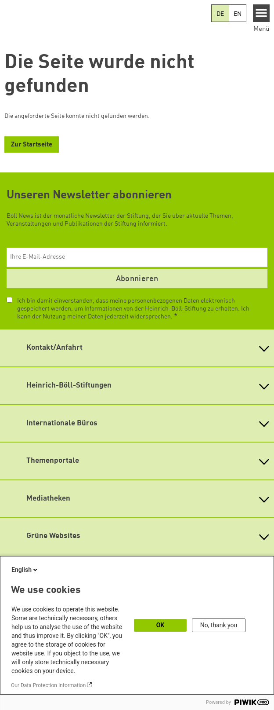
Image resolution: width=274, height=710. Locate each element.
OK (160, 625)
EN (238, 14)
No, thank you (219, 625)
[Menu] (261, 13)
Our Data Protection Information (48, 685)
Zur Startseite (31, 145)
